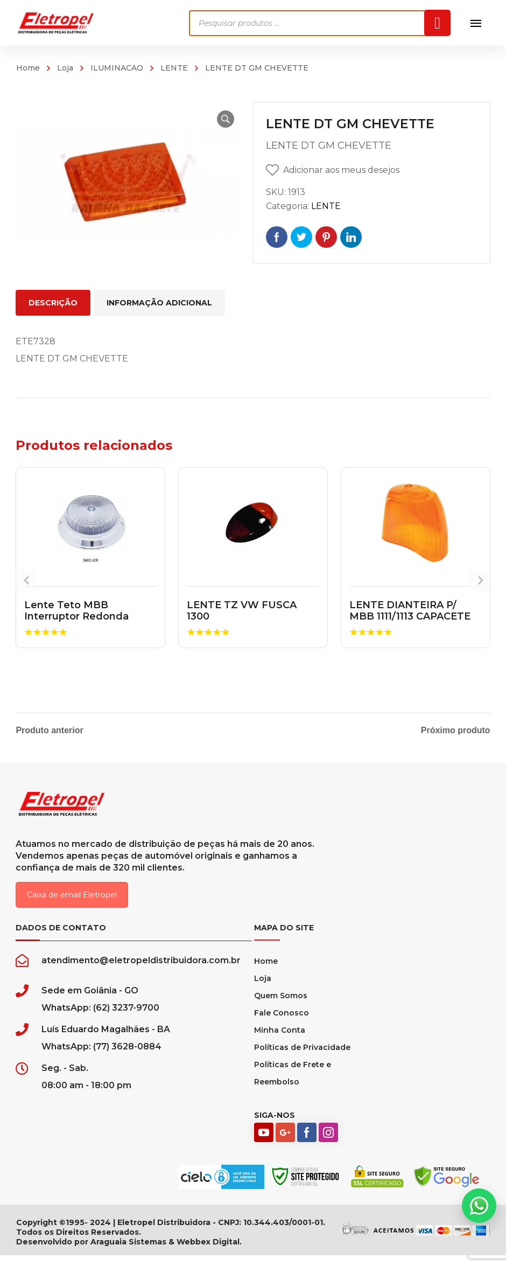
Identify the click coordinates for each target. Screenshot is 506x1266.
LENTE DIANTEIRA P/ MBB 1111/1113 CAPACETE (409, 611)
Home (28, 68)
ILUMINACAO (116, 68)
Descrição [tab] (53, 303)
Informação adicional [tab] (159, 303)
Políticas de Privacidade (302, 1058)
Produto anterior (49, 730)
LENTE (174, 68)
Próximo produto (455, 730)
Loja (65, 68)
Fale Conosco (281, 1023)
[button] (218, 119)
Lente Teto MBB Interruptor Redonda (76, 611)
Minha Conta (279, 1041)
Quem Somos (280, 1006)
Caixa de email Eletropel (72, 905)
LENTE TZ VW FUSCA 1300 (242, 611)
